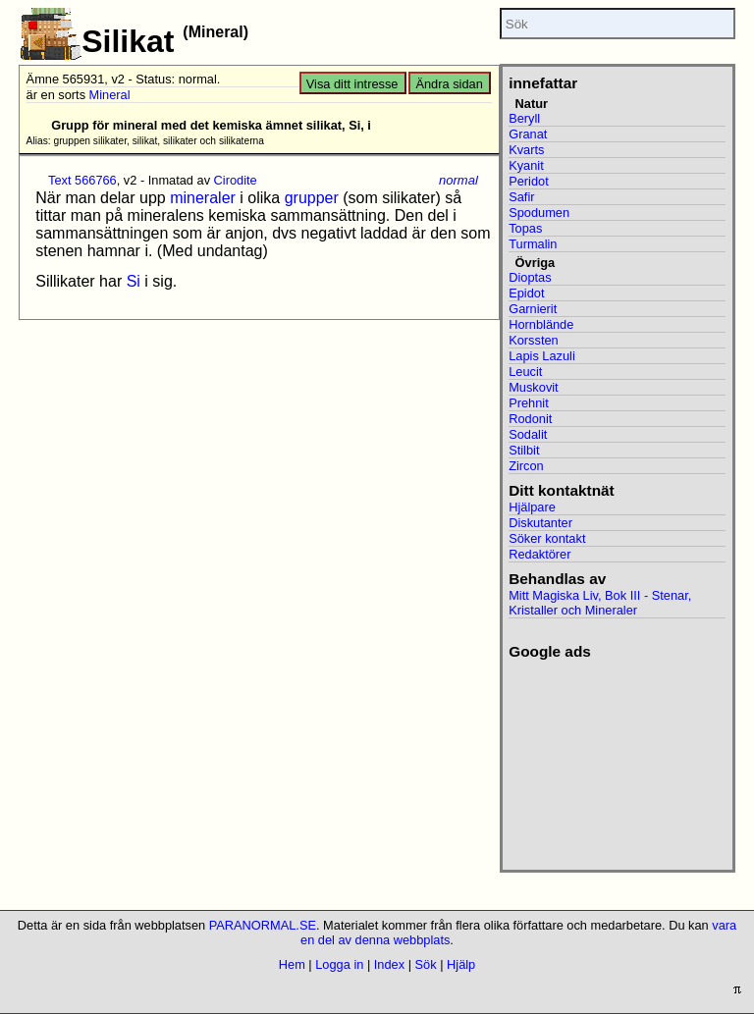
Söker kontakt (547, 538)
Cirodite (235, 180)
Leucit (525, 371)
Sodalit (528, 434)
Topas (525, 228)
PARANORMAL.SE (262, 925)
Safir (521, 196)
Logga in (339, 964)
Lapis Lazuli (542, 355)
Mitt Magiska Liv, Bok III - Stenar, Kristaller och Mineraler (600, 602)
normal (458, 180)
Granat (528, 134)
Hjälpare (532, 507)
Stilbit (524, 450)
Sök (426, 964)
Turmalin (533, 244)
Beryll (524, 118)
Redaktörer (539, 554)
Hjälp (461, 964)
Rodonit (530, 418)
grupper (312, 197)
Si (133, 281)
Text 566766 (82, 180)
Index (389, 964)
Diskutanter (540, 522)
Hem (292, 964)
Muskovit (534, 387)
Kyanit (526, 165)
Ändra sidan (448, 84)
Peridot (529, 181)
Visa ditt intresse (352, 84)
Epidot (526, 293)
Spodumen (539, 212)
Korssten (534, 340)
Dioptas (530, 277)
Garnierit (533, 308)
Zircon (526, 465)
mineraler (203, 197)
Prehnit (529, 403)
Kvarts (526, 149)
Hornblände (541, 324)
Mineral (110, 94)
